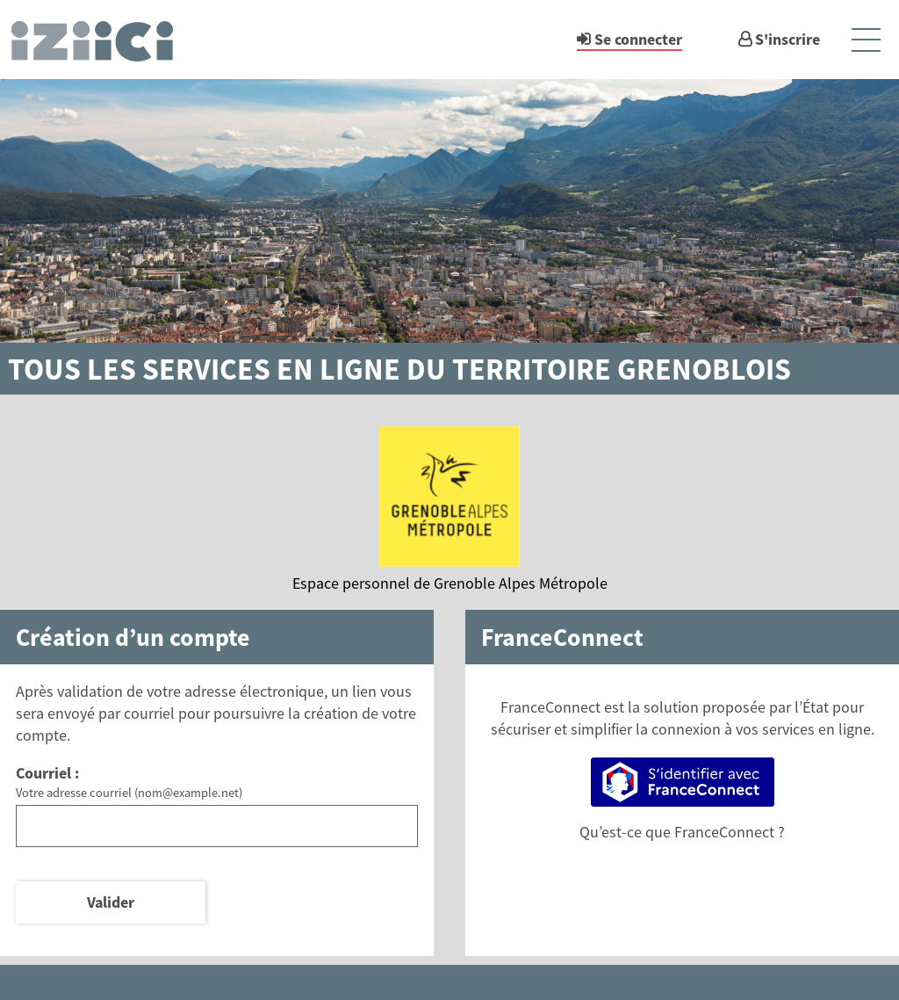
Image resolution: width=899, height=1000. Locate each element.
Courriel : (47, 773)
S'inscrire (787, 39)
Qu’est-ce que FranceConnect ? (682, 832)
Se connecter (638, 39)
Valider (110, 902)
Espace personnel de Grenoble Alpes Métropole (450, 583)
